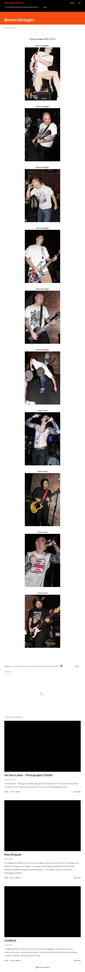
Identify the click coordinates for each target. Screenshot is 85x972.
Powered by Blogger (42, 967)
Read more (77, 791)
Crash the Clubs (27, 666)
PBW (42, 666)
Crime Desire (37, 666)
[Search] (72, 3)
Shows (44, 7)
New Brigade (12, 854)
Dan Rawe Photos (14, 3)
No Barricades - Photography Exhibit (28, 775)
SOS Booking (54, 666)
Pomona (47, 666)
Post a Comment (15, 791)
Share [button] (77, 666)
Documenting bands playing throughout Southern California (20, 7)
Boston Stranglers (15, 666)
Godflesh (10, 940)
